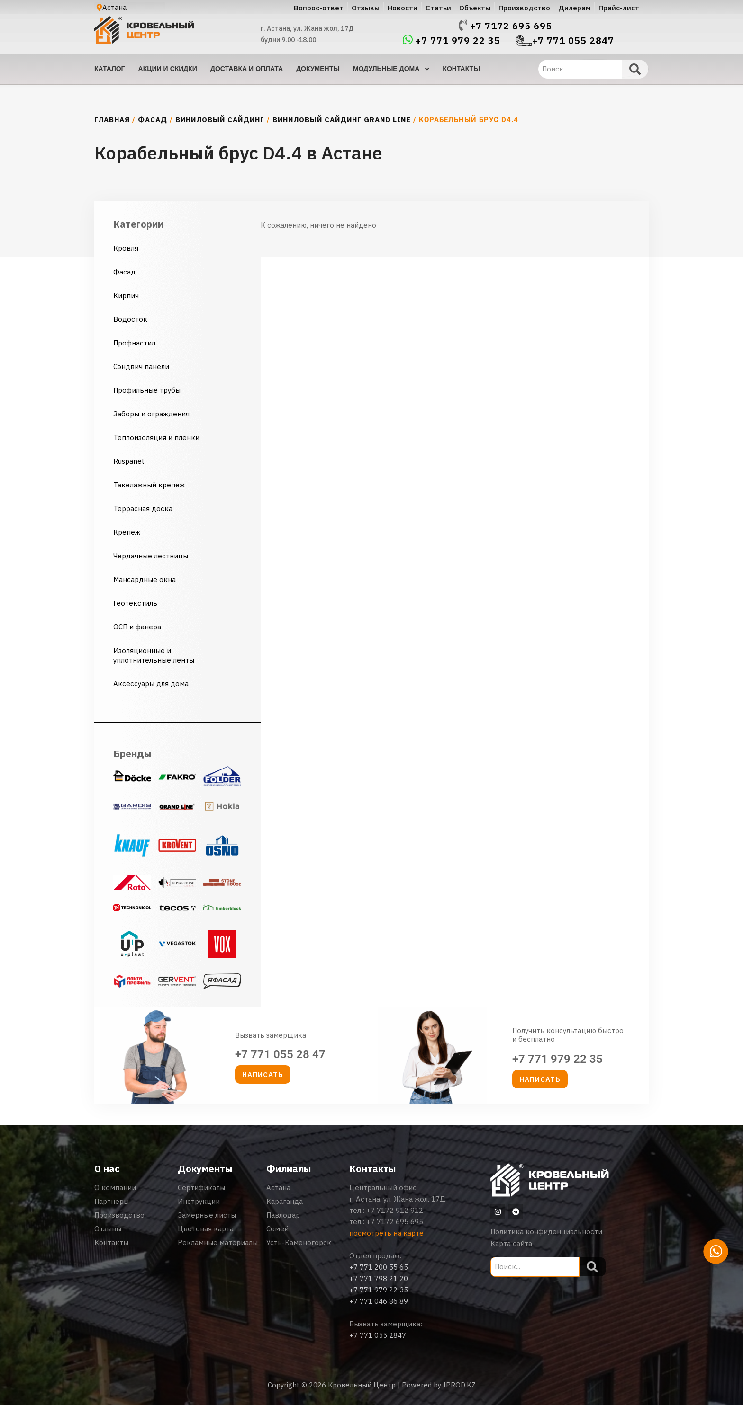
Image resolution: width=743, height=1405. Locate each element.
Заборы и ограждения (151, 413)
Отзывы (107, 1228)
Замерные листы (207, 1215)
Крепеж (126, 532)
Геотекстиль (135, 603)
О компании (115, 1187)
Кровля (125, 248)
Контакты (111, 1242)
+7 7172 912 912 (394, 1210)
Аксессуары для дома (151, 683)
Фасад (152, 119)
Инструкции (199, 1201)
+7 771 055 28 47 (280, 1054)
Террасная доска (142, 508)
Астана (278, 1187)
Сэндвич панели (141, 366)
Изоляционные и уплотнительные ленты (154, 655)
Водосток (130, 319)
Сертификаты (201, 1187)
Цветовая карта (206, 1228)
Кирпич (126, 295)
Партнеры (111, 1201)
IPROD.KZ (459, 1384)
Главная (112, 119)
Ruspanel (128, 461)
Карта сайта (511, 1243)
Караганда (284, 1201)
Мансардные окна (144, 579)
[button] (262, 1074)
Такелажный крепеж (149, 484)
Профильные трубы (147, 390)
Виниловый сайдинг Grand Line (341, 119)
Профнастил (134, 342)
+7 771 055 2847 (573, 40)
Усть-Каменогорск (298, 1242)
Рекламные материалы (218, 1242)
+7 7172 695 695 (511, 26)
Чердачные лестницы (150, 555)
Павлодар (283, 1215)
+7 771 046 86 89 (378, 1301)
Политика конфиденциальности (546, 1231)
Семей (277, 1228)
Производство (119, 1215)
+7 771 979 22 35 (458, 40)
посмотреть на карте (386, 1232)
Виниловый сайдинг (219, 119)
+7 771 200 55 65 (378, 1267)
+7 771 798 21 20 (378, 1278)
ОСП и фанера (137, 626)
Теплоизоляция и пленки (156, 437)
